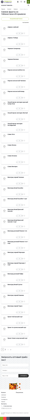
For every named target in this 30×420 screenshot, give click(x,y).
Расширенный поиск (15, 19)
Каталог (9, 9)
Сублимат (3, 395)
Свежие (16, 9)
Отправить (23, 375)
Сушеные (3, 397)
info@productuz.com (6, 408)
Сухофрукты (4, 399)
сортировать (25, 22)
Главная (3, 9)
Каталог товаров (7, 5)
